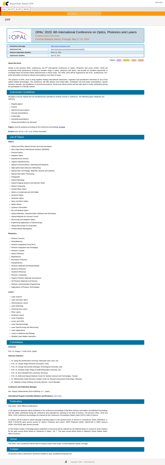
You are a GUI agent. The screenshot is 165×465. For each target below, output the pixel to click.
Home (4, 9)
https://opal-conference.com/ (60, 46)
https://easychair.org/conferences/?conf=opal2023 (68, 49)
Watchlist (26, 9)
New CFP (11, 9)
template (62, 127)
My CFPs (18, 9)
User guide (158, 2)
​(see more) (58, 396)
